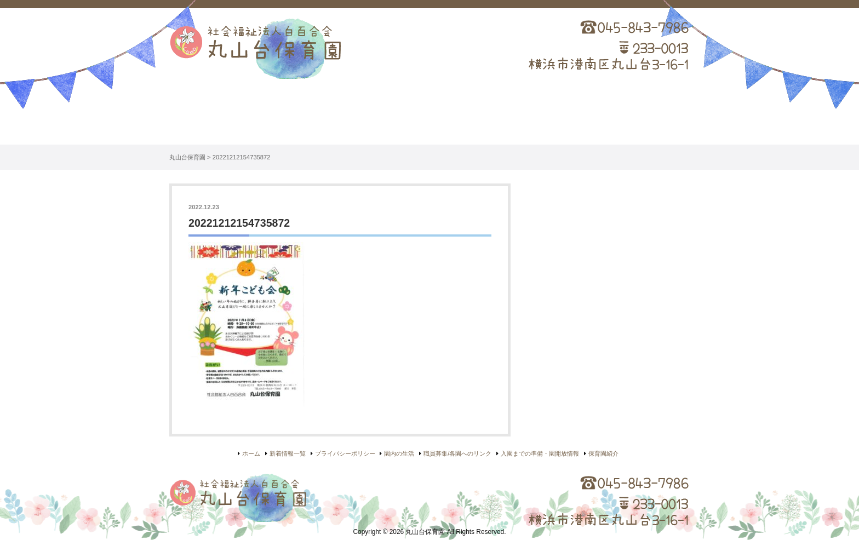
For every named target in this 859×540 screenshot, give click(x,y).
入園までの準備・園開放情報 (540, 453)
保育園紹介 (325, 116)
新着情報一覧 (288, 453)
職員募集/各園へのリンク (457, 453)
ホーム (221, 116)
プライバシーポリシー (345, 453)
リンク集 (638, 116)
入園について (534, 116)
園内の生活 (429, 116)
